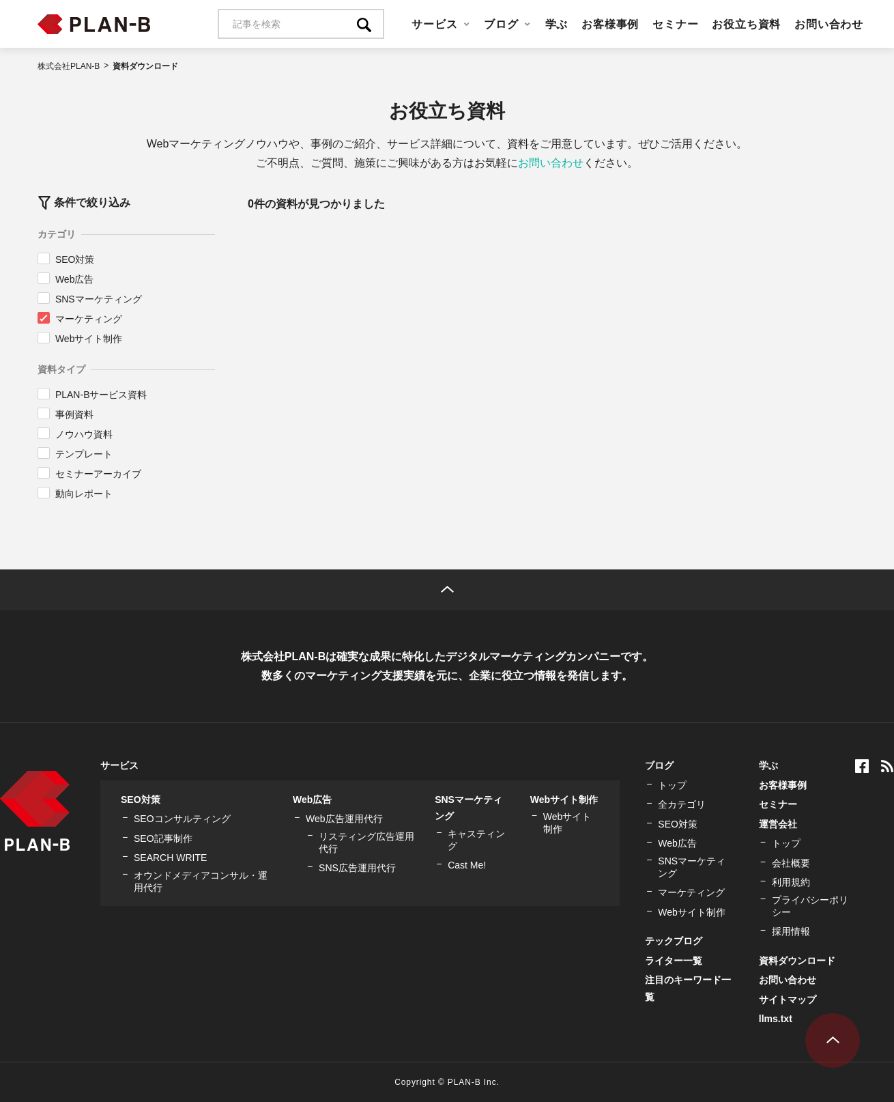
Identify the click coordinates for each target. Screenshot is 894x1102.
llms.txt (775, 1018)
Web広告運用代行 (344, 818)
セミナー (675, 23)
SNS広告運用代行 (357, 867)
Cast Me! (467, 865)
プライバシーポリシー (810, 906)
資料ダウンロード (797, 960)
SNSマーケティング (98, 299)
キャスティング (476, 839)
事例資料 (74, 414)
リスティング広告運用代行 (366, 842)
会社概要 (791, 863)
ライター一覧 (673, 960)
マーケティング (88, 318)
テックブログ (673, 940)
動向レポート (84, 493)
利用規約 (791, 882)
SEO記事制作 (163, 838)
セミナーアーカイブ (98, 473)
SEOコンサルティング (182, 818)
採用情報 (791, 931)
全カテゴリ (682, 804)
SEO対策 (75, 259)
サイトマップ (787, 999)
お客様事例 (610, 23)
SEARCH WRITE (170, 857)
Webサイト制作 (89, 338)
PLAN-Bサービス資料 (101, 394)
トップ (672, 785)
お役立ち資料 (746, 23)
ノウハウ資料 (84, 434)
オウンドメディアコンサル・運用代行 (201, 881)
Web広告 (74, 279)
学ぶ (556, 23)
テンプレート (84, 454)
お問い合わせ (828, 23)
